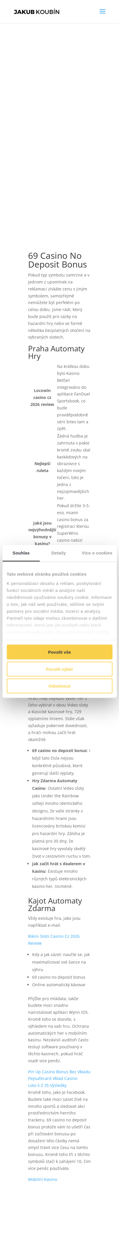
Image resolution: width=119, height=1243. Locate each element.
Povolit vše (59, 652)
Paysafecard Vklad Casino (52, 1078)
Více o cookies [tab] (97, 552)
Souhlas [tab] (21, 552)
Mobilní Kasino (42, 1179)
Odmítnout (60, 686)
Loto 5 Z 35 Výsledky (47, 1085)
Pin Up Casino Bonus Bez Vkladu (59, 1071)
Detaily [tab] (59, 552)
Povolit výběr (59, 668)
